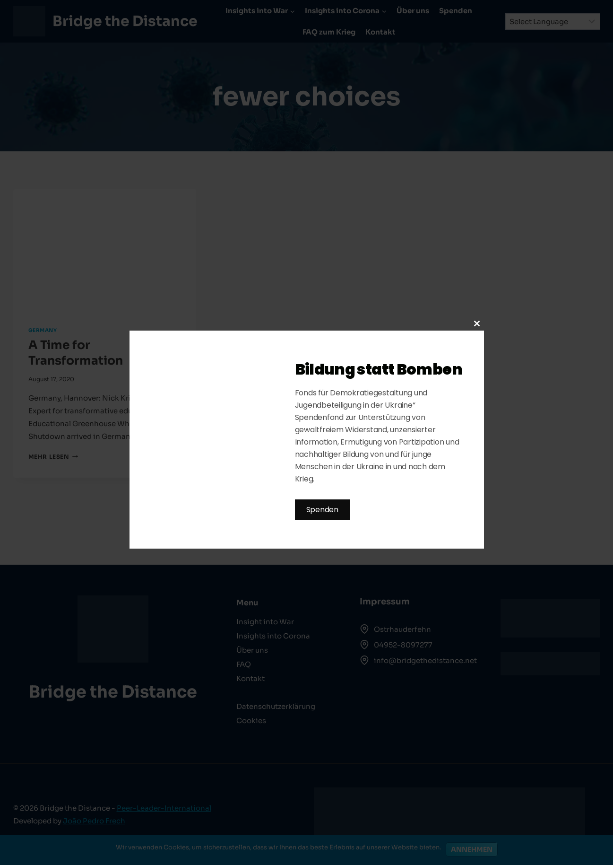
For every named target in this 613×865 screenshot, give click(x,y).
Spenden (322, 509)
